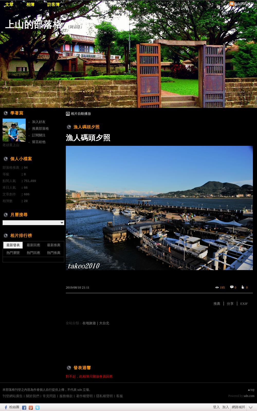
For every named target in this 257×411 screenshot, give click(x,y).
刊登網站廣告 (13, 396)
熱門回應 (33, 253)
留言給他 (38, 142)
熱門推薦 (53, 253)
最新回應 (33, 245)
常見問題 (49, 396)
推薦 (217, 303)
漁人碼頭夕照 (87, 127)
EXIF (244, 303)
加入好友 (38, 122)
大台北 (104, 323)
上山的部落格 (33, 24)
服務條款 (66, 396)
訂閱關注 (38, 135)
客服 (119, 396)
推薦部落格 (40, 128)
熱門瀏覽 (13, 253)
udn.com (249, 396)
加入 (225, 407)
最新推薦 (53, 245)
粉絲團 (14, 407)
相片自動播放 (81, 114)
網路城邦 (238, 407)
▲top (250, 389)
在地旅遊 (89, 323)
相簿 (30, 4)
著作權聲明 (84, 396)
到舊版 (74, 26)
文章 (9, 4)
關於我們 (32, 396)
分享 (230, 303)
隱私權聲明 (104, 396)
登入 (216, 407)
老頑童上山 (11, 145)
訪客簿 (53, 4)
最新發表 (13, 245)
